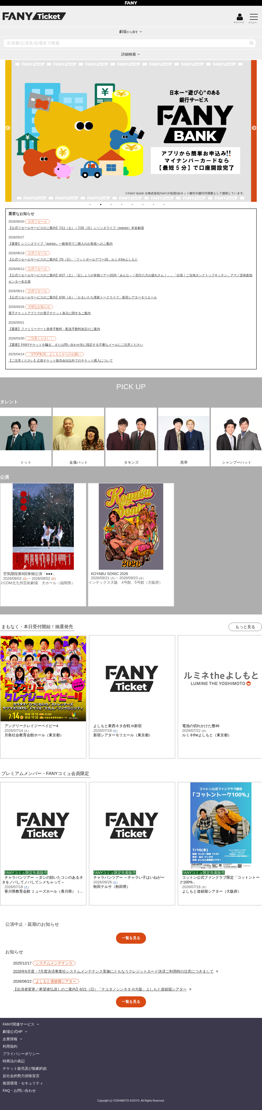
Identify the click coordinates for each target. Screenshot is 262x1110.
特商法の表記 (14, 1061)
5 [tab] (137, 204)
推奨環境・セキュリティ (23, 1083)
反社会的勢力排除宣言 (21, 1076)
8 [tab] (169, 204)
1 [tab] (95, 204)
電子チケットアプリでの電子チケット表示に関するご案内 (49, 313)
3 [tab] (116, 204)
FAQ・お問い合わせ (19, 1090)
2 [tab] (106, 204)
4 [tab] (127, 204)
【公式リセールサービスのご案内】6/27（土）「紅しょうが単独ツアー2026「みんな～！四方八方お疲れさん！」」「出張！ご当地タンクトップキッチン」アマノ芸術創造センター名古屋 (130, 278)
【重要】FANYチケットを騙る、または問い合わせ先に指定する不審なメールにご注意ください (75, 345)
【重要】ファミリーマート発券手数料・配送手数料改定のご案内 (54, 329)
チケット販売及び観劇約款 (25, 1068)
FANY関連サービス (19, 1024)
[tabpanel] (131, 131)
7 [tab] (158, 204)
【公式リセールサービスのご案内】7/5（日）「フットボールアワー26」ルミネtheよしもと (73, 259)
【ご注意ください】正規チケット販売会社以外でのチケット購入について (60, 360)
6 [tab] (148, 204)
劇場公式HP (12, 1031)
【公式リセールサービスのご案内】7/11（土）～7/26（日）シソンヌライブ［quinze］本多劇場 (76, 228)
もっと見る (245, 626)
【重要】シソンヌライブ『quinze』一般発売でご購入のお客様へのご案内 (60, 244)
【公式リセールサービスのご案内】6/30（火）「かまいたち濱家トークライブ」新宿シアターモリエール (82, 297)
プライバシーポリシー (21, 1054)
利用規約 (10, 1046)
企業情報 (10, 1039)
